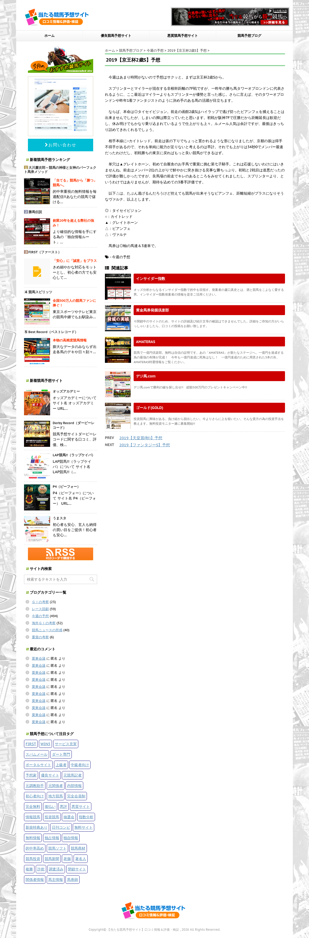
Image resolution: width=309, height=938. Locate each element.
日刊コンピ (61, 827)
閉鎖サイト (77, 869)
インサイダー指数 (150, 278)
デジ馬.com (146, 376)
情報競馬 (33, 816)
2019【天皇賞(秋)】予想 (140, 437)
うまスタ (59, 518)
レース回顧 (40, 609)
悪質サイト (81, 806)
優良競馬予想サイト (116, 36)
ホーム (49, 36)
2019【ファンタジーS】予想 (144, 444)
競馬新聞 (52, 858)
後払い (50, 806)
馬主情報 (55, 879)
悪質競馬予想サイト (182, 36)
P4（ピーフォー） (67, 486)
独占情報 (52, 837)
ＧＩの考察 (40, 602)
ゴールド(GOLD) (149, 407)
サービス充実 (66, 743)
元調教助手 (35, 785)
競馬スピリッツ (40, 292)
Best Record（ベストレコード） (53, 332)
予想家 (31, 775)
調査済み (56, 869)
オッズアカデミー (66, 391)
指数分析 (86, 816)
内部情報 (74, 785)
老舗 (67, 858)
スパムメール (36, 754)
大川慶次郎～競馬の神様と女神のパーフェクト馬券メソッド (60, 169)
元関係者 (55, 785)
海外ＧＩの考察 (44, 623)
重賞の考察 (40, 637)
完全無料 (33, 806)
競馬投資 (33, 858)
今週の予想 (40, 616)
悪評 (63, 806)
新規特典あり (36, 827)
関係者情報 (35, 879)
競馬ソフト (57, 848)
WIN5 (45, 743)
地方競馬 (55, 795)
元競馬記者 (72, 775)
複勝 (29, 869)
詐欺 (41, 869)
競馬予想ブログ (249, 36)
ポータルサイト (38, 764)
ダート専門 (61, 754)
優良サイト (50, 775)
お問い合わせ (60, 144)
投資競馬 (52, 816)
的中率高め (35, 848)
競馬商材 (78, 848)
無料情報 (33, 837)
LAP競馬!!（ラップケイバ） (74, 455)
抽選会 (68, 816)
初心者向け (35, 795)
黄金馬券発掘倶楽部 (152, 310)
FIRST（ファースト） (45, 252)
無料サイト (83, 827)
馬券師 (72, 879)
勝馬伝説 (35, 212)
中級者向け (80, 764)
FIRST (31, 743)
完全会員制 (76, 795)
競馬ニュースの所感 (47, 630)
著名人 (80, 858)
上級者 (61, 764)
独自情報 (70, 837)
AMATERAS (145, 341)
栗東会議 (38, 658)
